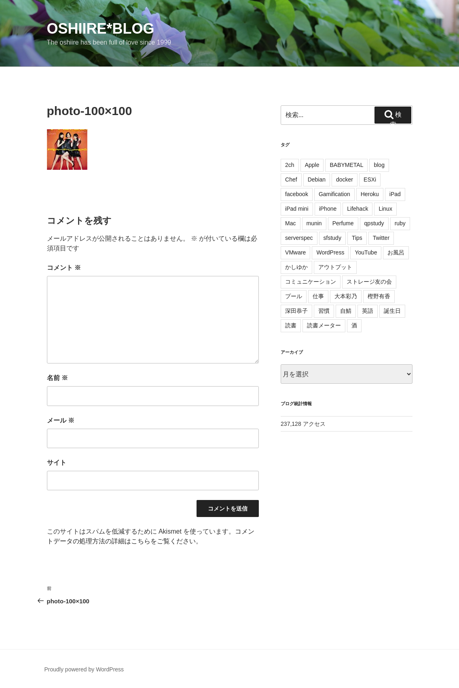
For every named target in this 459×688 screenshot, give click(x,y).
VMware (295, 252)
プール (293, 296)
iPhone (328, 208)
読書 (290, 325)
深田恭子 (296, 311)
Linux (385, 208)
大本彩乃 (345, 296)
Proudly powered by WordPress (84, 669)
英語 (367, 311)
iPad (395, 194)
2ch (289, 165)
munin (314, 223)
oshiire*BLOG (100, 28)
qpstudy (374, 223)
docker (344, 179)
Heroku (370, 194)
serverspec (299, 238)
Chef (291, 179)
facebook (296, 194)
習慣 (324, 311)
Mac (290, 223)
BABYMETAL (346, 165)
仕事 (318, 296)
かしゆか (296, 267)
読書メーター (324, 325)
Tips (357, 238)
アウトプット (335, 267)
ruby (400, 223)
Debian (317, 179)
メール (60, 420)
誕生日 (392, 311)
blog (379, 165)
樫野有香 (379, 296)
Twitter (381, 238)
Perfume (343, 223)
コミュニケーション (310, 281)
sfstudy (332, 238)
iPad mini (297, 208)
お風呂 (395, 252)
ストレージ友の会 (369, 281)
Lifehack (357, 208)
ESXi (370, 179)
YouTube (366, 252)
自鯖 (345, 311)
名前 (57, 377)
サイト (56, 462)
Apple (312, 165)
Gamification (334, 194)
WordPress (330, 252)
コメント (64, 267)
